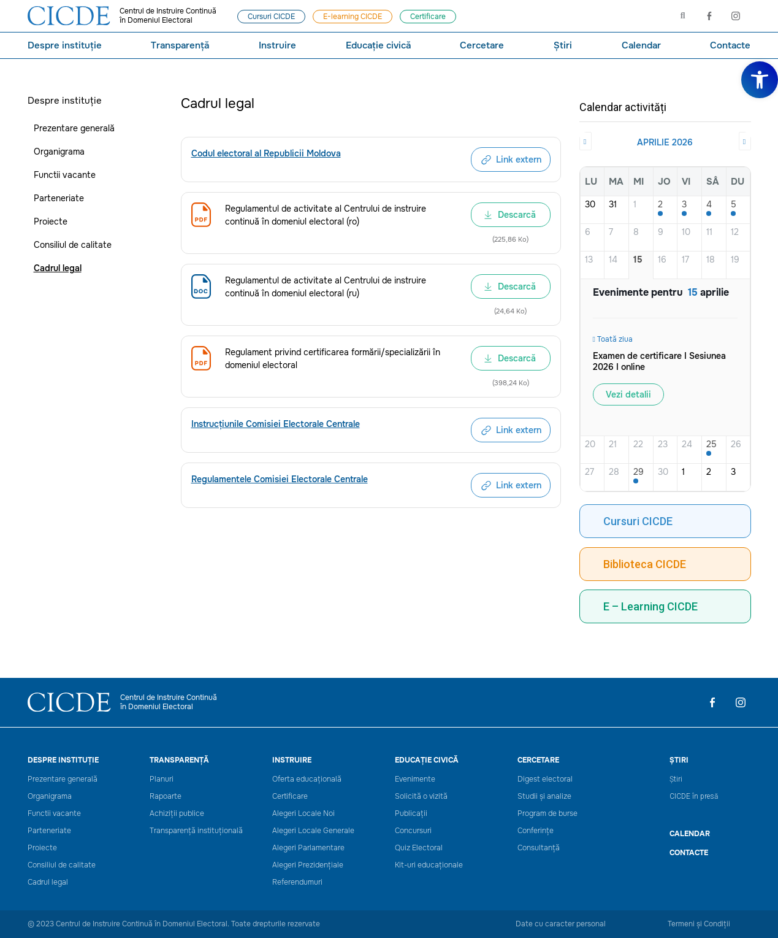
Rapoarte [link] (165, 796)
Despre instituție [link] (65, 45)
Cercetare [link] (482, 45)
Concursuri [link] (413, 831)
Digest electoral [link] (545, 779)
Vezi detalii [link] (628, 394)
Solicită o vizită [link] (421, 796)
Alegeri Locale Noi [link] (303, 813)
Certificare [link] (290, 796)
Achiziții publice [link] (177, 813)
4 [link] (709, 204)
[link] (759, 79)
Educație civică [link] (378, 45)
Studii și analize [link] (544, 796)
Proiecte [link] (50, 221)
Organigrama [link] (59, 151)
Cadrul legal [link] (58, 268)
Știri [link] (563, 45)
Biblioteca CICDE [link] (644, 564)
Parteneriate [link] (59, 198)
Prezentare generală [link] (74, 128)
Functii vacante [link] (65, 174)
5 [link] (733, 204)
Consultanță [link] (538, 848)
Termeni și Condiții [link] (699, 924)
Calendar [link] (641, 45)
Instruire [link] (277, 45)
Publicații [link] (411, 813)
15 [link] (638, 260)
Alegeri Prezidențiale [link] (307, 865)
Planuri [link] (162, 779)
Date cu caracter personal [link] (561, 924)
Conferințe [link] (535, 831)
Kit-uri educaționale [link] (429, 865)
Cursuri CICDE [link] (638, 521)
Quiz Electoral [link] (419, 848)
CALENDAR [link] (689, 834)
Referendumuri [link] (297, 882)
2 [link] (660, 204)
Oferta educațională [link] (306, 779)
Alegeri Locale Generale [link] (313, 831)
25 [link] (711, 444)
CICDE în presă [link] (693, 796)
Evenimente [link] (415, 779)
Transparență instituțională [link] (196, 831)
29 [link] (638, 472)
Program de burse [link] (547, 813)
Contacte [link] (730, 45)
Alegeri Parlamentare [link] (308, 848)
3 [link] (684, 204)
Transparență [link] (180, 45)
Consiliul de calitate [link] (73, 244)
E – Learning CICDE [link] (650, 606)
